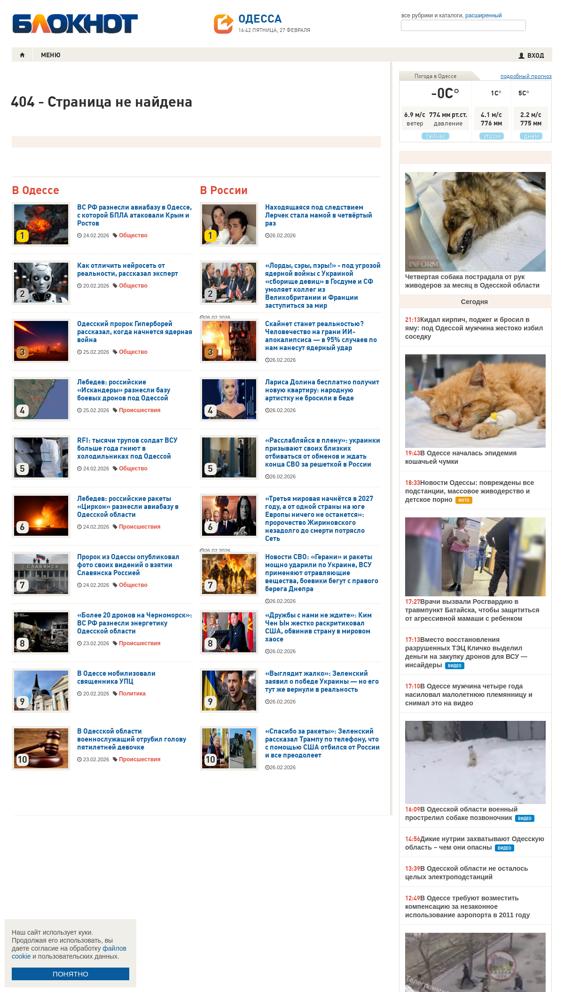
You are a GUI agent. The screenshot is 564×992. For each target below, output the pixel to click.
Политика (132, 693)
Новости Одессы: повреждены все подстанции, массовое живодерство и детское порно (469, 491)
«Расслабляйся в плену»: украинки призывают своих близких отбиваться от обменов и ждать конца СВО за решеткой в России (322, 452)
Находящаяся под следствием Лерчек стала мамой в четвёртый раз (318, 215)
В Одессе (35, 190)
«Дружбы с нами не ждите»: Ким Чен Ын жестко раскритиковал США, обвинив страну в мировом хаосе (318, 627)
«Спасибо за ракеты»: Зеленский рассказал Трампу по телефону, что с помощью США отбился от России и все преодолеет (322, 743)
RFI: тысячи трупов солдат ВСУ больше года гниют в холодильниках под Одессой (127, 448)
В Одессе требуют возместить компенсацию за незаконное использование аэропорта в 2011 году (467, 906)
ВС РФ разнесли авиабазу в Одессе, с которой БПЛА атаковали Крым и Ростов (134, 215)
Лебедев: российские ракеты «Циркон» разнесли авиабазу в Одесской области (128, 506)
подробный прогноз (526, 75)
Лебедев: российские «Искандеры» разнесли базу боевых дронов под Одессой (123, 390)
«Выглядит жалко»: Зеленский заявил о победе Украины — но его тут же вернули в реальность (322, 681)
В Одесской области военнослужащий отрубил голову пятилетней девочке (131, 739)
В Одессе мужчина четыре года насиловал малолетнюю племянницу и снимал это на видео (469, 694)
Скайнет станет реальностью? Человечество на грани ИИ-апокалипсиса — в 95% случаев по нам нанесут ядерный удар (321, 336)
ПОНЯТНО (70, 974)
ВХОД (531, 55)
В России (224, 190)
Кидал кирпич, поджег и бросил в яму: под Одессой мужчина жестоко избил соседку (474, 328)
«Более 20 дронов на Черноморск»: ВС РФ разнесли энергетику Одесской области (134, 623)
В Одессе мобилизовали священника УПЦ (116, 677)
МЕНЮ (51, 55)
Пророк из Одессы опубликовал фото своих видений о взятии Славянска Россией (128, 565)
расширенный (483, 15)
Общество (133, 235)
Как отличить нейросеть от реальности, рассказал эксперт (127, 269)
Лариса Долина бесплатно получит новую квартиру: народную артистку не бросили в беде (322, 390)
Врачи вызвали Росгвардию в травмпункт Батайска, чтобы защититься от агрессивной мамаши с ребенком (472, 610)
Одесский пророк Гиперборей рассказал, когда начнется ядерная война (134, 332)
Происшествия (139, 410)
